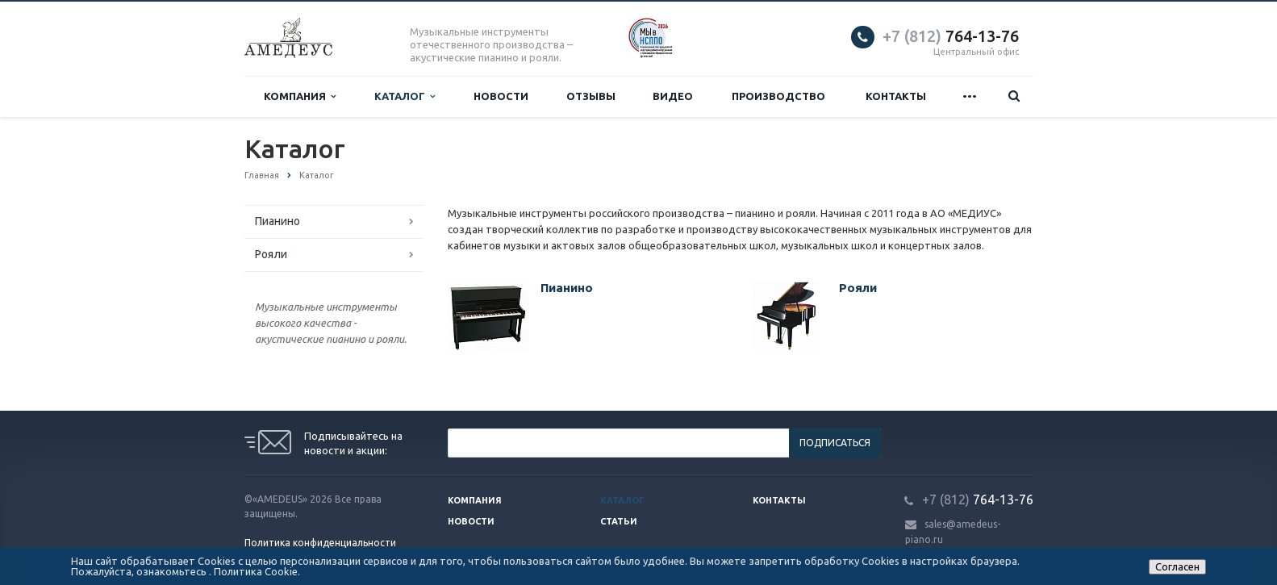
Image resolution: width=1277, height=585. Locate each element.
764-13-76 (951, 36)
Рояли (271, 254)
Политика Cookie (256, 571)
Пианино (277, 221)
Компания (300, 96)
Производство (778, 96)
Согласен (1177, 566)
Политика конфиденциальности (320, 542)
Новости (501, 96)
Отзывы (591, 96)
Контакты (896, 96)
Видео (673, 96)
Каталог (404, 96)
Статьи (618, 521)
